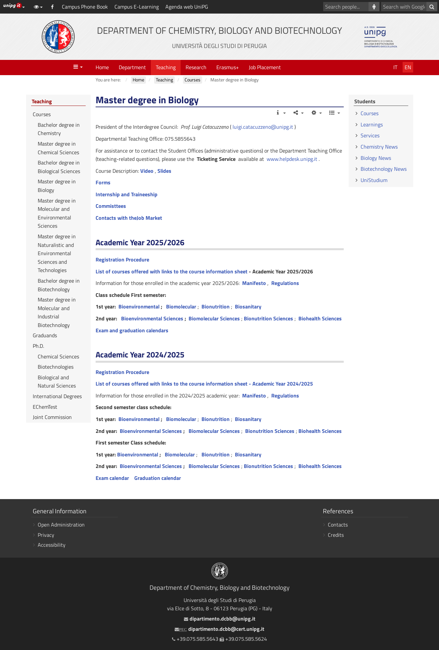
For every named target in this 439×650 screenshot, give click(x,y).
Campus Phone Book (85, 7)
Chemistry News (379, 147)
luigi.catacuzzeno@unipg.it (263, 127)
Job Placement (265, 67)
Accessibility (52, 545)
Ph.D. (38, 346)
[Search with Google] (431, 6)
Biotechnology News (384, 169)
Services (370, 135)
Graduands (45, 335)
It (395, 67)
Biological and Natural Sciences (57, 381)
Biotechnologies (55, 367)
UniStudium (374, 180)
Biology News (376, 158)
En (408, 67)
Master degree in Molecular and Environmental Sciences (57, 213)
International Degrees (57, 396)
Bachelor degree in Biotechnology (59, 285)
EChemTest (45, 407)
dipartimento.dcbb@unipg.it (219, 619)
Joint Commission (52, 417)
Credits (336, 535)
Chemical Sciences (58, 356)
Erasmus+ (227, 67)
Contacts (338, 525)
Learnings (372, 124)
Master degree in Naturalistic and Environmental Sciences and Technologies (57, 253)
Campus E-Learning (136, 7)
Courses (42, 114)
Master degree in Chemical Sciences (58, 148)
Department (132, 67)
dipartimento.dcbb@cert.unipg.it (219, 629)
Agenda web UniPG (186, 7)
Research (196, 67)
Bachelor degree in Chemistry (59, 129)
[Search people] (374, 6)
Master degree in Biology (57, 185)
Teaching (166, 67)
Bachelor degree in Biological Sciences (59, 167)
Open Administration (61, 525)
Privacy (46, 535)
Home (102, 67)
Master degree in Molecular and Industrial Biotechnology (57, 312)
